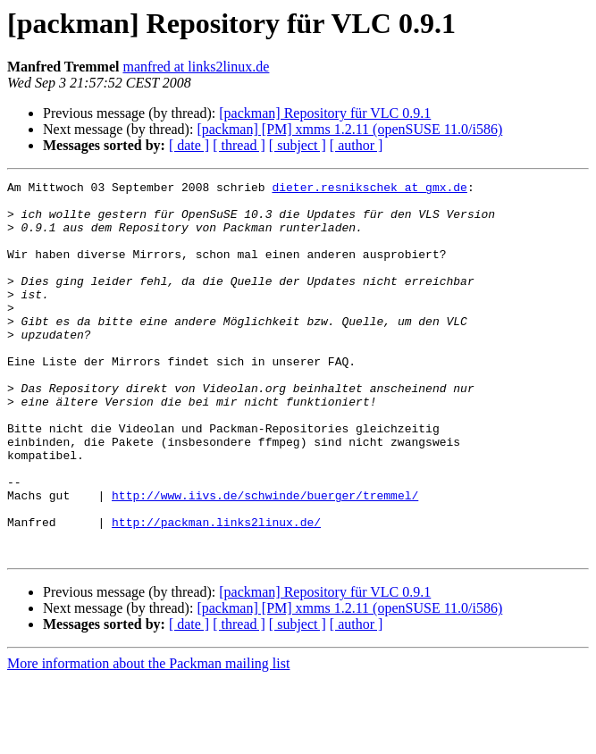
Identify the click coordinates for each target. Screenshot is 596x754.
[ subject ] (297, 145)
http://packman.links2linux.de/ (216, 591)
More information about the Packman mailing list (148, 738)
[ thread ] (239, 145)
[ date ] (189, 145)
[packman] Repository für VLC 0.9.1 (325, 113)
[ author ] (356, 145)
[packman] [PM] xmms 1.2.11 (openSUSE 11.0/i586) (349, 129)
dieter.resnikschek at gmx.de (369, 189)
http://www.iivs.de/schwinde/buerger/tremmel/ (265, 559)
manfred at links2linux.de (195, 66)
